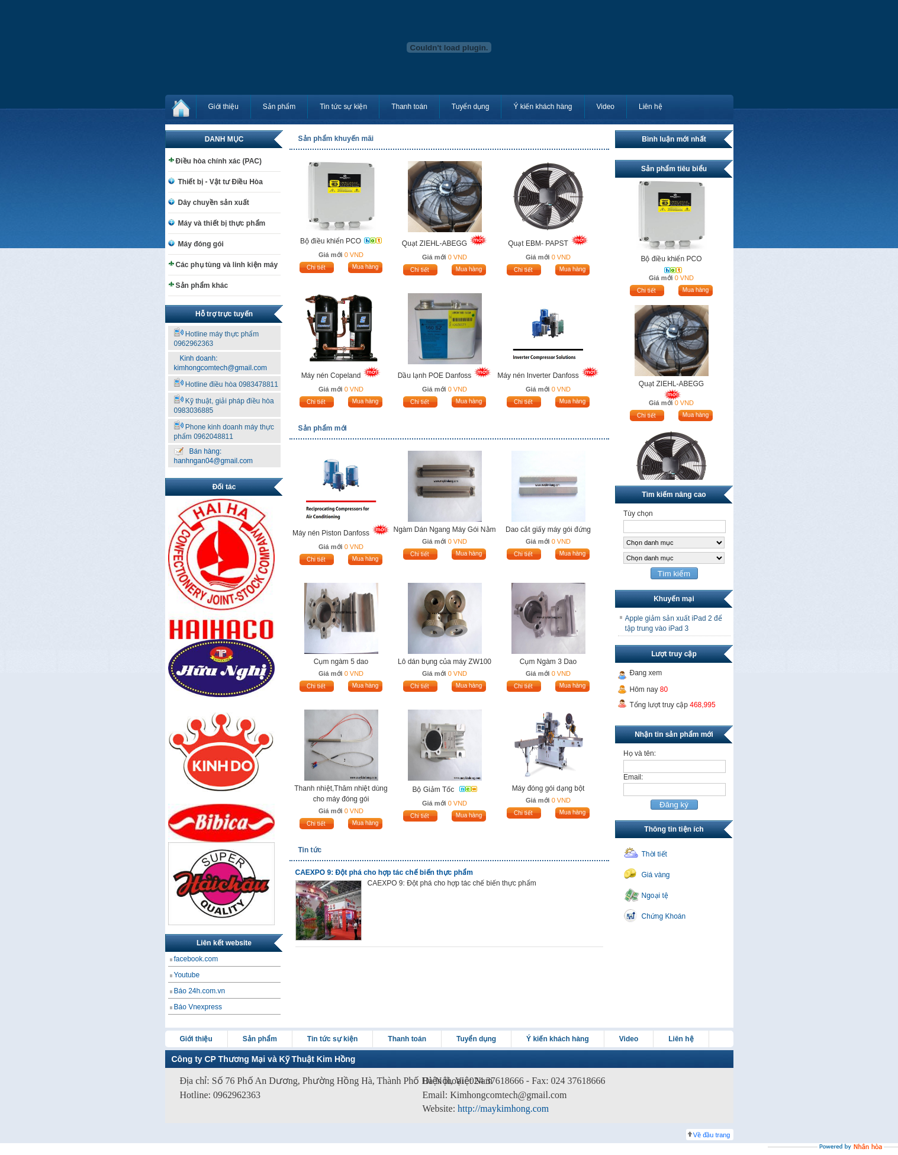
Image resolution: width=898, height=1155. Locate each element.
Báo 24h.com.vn (200, 991)
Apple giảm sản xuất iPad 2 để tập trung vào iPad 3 (673, 623)
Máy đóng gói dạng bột (548, 788)
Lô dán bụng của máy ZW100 (444, 661)
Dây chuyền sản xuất (213, 202)
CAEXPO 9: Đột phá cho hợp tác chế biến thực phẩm (384, 872)
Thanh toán (409, 106)
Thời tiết (654, 854)
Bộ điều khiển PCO (330, 241)
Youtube (187, 975)
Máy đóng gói (201, 244)
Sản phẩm (279, 106)
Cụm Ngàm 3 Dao (548, 661)
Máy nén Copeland (331, 375)
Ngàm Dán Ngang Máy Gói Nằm (444, 529)
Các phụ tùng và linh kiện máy (227, 265)
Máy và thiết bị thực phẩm (222, 223)
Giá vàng (656, 875)
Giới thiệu (223, 106)
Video (605, 106)
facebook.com (196, 959)
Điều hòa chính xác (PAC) (219, 161)
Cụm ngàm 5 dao (341, 661)
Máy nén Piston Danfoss (330, 533)
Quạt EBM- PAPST (538, 243)
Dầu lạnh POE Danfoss (435, 375)
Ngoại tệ (655, 895)
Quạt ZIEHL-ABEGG (434, 243)
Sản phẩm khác (202, 285)
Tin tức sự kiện (343, 106)
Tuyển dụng (471, 106)
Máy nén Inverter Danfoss (537, 375)
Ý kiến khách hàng (542, 106)
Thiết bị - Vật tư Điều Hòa (220, 182)
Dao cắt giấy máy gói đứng (548, 529)
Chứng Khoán (664, 916)
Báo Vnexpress (198, 1007)
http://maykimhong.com (503, 1108)
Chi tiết (316, 267)
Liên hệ (650, 106)
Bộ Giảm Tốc (434, 789)
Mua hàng (365, 267)
